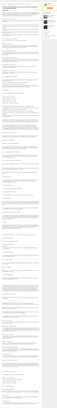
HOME (4, 4)
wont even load (46, 37)
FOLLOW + (49, 8)
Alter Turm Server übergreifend (51, 16)
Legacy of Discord (11, 4)
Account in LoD (46, 32)
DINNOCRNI (46, 34)
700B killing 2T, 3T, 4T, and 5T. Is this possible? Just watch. (51, 21)
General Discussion (20, 4)
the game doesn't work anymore (51, 26)
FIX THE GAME (46, 30)
